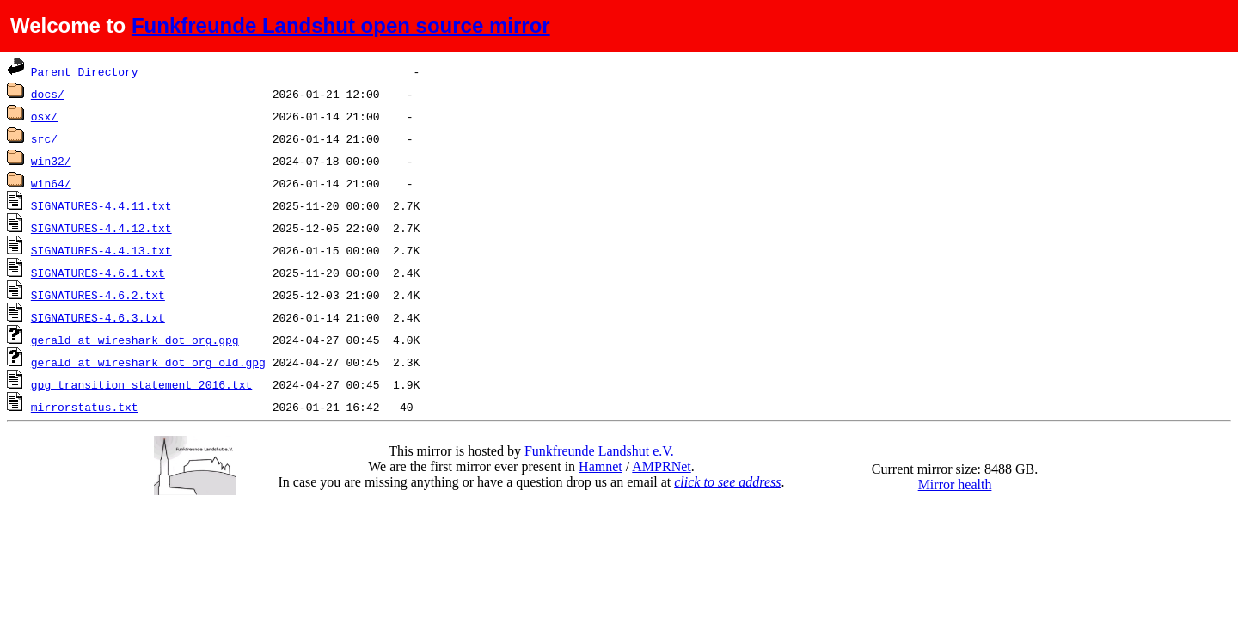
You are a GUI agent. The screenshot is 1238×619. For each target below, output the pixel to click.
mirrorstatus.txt (84, 406)
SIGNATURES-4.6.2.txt (98, 295)
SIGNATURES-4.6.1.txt (98, 272)
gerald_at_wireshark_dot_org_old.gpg (148, 362)
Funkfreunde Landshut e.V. (599, 451)
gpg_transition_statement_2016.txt (141, 384)
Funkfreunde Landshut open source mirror (341, 25)
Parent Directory (84, 71)
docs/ (47, 93)
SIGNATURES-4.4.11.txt (101, 205)
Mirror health (955, 484)
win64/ (51, 183)
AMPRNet (661, 466)
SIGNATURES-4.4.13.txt (101, 250)
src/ (44, 138)
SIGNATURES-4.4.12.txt (101, 228)
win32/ (51, 161)
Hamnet (600, 466)
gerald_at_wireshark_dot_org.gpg (135, 339)
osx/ (44, 116)
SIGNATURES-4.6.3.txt (98, 317)
